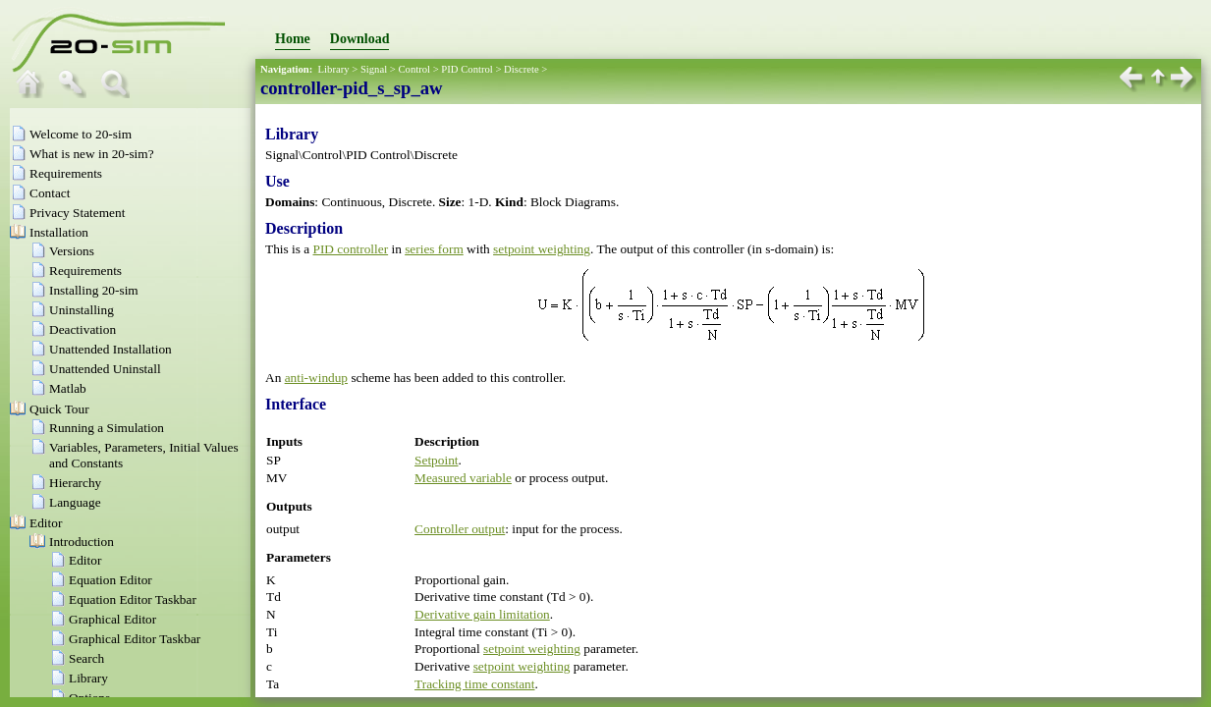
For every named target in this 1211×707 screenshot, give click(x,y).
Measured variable (463, 477)
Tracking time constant (474, 684)
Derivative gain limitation (482, 614)
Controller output (459, 528)
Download (360, 38)
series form (434, 249)
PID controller (351, 249)
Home (292, 38)
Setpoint (436, 460)
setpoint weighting (541, 249)
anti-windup (316, 377)
